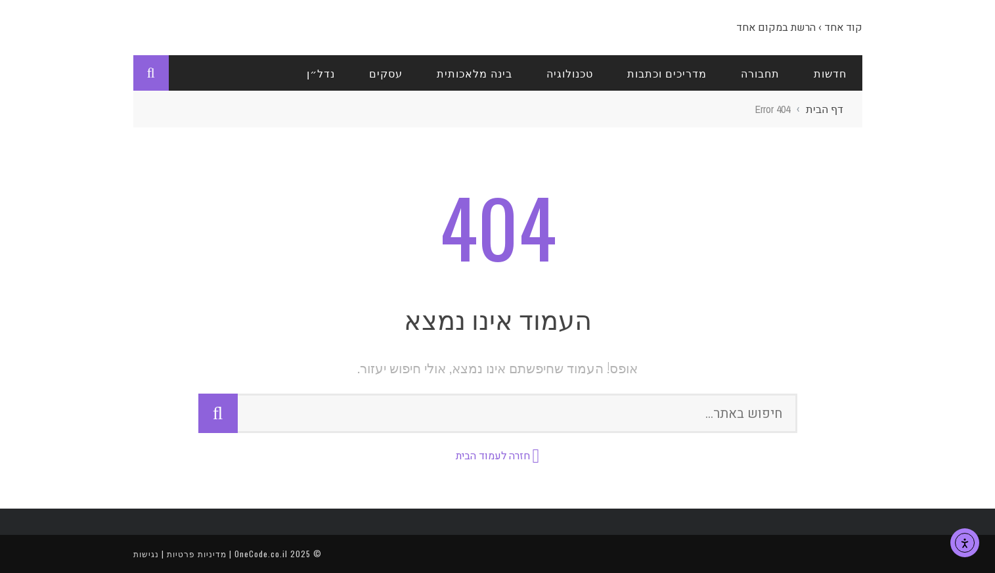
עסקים (386, 73)
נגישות (146, 553)
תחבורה (760, 73)
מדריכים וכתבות (667, 73)
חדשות (830, 73)
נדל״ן (321, 73)
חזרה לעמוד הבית (493, 456)
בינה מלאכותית (474, 73)
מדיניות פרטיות (197, 553)
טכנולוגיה (569, 73)
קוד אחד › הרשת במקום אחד (799, 27)
